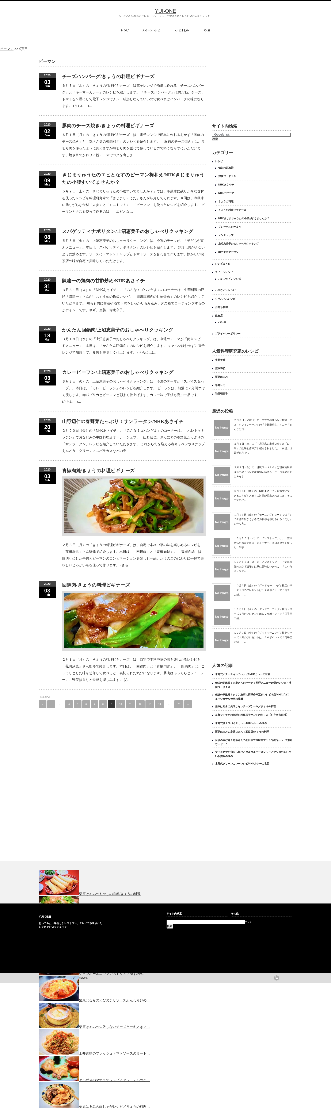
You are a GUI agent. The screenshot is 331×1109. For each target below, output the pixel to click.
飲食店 (219, 315)
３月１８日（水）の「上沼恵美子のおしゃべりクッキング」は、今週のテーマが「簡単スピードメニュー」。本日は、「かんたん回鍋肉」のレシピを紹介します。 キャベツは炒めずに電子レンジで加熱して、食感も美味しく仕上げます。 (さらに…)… (133, 345)
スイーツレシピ (151, 30)
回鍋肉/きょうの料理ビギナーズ (96, 585)
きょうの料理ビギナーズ (232, 209)
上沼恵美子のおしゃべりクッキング (238, 243)
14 (159, 704)
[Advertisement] (247, 84)
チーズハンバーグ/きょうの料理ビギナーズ (108, 76)
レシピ (125, 30)
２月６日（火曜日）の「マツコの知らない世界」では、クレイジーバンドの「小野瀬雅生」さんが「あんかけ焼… (263, 425)
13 (150, 704)
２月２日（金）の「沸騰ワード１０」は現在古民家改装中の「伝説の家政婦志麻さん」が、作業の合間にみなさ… (263, 472)
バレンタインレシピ (229, 278)
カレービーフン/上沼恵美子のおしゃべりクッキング (118, 372)
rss (276, 978)
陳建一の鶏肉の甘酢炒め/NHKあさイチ (103, 280)
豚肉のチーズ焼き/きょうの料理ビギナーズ (108, 125)
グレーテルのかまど (229, 226)
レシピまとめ (181, 30)
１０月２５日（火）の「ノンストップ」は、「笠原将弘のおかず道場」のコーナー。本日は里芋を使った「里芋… (263, 543)
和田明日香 (221, 393)
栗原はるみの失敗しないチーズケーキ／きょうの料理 (245, 706)
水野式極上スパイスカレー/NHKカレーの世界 (241, 723)
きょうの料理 (225, 201)
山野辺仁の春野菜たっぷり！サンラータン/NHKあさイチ (123, 421)
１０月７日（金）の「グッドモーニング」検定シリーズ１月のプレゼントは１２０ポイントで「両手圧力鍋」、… (263, 590)
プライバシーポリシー (227, 333)
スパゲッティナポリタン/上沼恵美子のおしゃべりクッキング (127, 231)
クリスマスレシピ (225, 298)
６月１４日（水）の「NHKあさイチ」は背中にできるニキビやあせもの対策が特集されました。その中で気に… (263, 496)
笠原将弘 (220, 368)
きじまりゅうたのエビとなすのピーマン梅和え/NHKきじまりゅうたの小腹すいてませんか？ (133, 178)
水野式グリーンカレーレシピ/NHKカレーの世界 (242, 763)
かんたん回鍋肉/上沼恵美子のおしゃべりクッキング (117, 330)
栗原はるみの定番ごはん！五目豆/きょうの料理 (242, 731)
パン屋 (206, 30)
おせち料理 (221, 307)
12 (140, 704)
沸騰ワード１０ (227, 176)
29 (179, 704)
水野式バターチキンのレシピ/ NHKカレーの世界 (242, 674)
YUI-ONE (165, 11)
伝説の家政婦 (225, 167)
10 (120, 704)
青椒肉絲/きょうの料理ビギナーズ (98, 470)
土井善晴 (220, 359)
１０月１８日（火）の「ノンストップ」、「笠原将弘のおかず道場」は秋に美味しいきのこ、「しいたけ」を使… (263, 566)
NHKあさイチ (226, 184)
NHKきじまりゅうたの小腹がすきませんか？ (243, 218)
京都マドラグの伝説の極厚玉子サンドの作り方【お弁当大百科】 (252, 714)
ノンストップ (225, 235)
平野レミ (220, 385)
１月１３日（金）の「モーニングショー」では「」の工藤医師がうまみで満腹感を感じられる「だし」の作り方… (263, 519)
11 (130, 704)
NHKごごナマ (226, 193)
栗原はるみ (221, 376)
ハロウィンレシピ (225, 290)
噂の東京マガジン (228, 252)
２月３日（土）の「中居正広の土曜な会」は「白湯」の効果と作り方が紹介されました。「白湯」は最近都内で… (263, 448)
